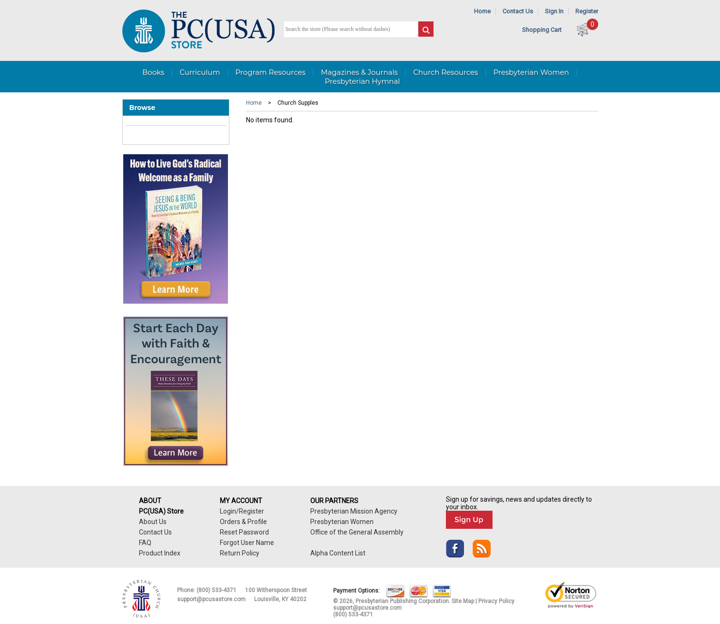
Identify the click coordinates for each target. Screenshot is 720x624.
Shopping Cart (542, 29)
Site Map (463, 601)
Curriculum (199, 72)
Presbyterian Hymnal (362, 81)
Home (482, 11)
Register (586, 11)
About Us (153, 521)
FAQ (145, 542)
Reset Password (244, 532)
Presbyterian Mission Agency (353, 511)
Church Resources (445, 72)
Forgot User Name (247, 542)
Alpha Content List (337, 553)
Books (153, 72)
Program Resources (271, 72)
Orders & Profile (243, 521)
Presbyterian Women (531, 72)
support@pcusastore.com (211, 599)
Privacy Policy (496, 601)
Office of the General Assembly (357, 532)
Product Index (159, 553)
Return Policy (239, 553)
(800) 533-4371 (217, 590)
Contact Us (518, 11)
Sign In (554, 11)
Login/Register (242, 511)
